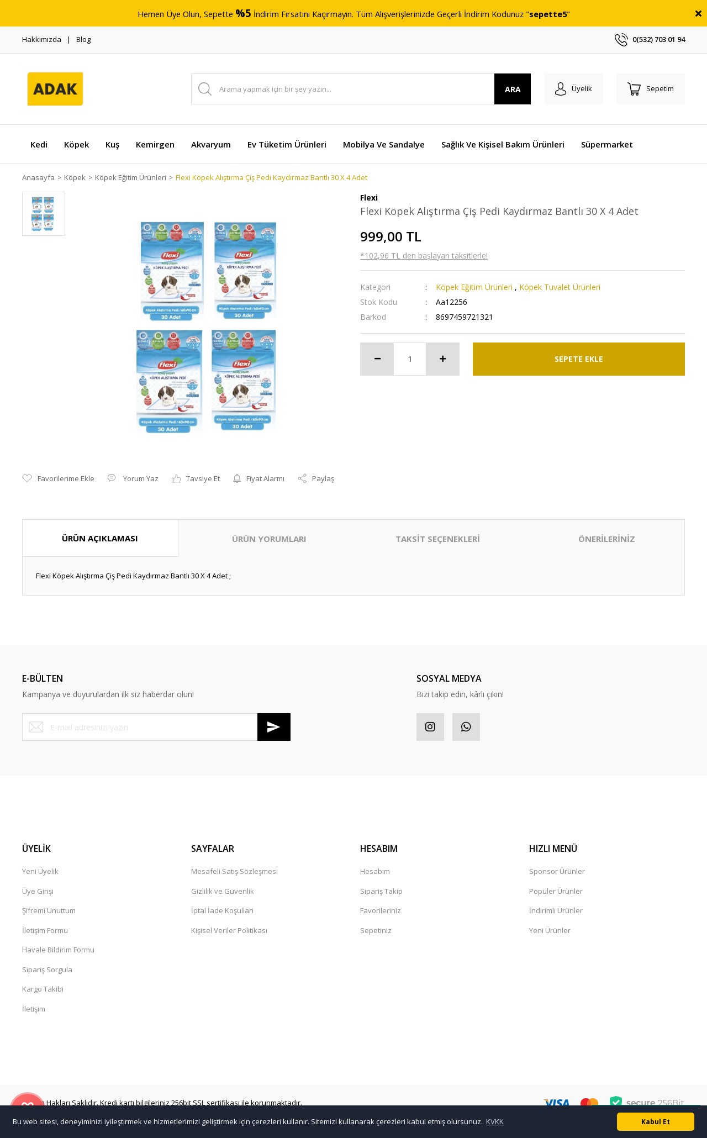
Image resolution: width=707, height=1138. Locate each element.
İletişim (33, 1009)
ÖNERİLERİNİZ (606, 538)
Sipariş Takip (381, 891)
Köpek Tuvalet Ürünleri (559, 287)
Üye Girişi (38, 891)
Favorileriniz (380, 910)
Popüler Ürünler (556, 891)
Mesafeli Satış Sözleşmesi (234, 871)
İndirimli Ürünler (556, 910)
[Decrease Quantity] (377, 359)
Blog (83, 39)
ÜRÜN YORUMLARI (269, 538)
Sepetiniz (376, 930)
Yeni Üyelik (40, 871)
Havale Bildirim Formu (58, 950)
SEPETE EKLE (579, 359)
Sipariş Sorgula (47, 969)
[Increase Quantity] (442, 359)
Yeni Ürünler (550, 930)
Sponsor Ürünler (557, 871)
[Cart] (650, 88)
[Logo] (55, 89)
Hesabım (375, 871)
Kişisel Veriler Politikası (229, 930)
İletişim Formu (45, 930)
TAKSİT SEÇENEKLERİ (437, 538)
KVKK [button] (495, 1121)
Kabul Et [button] (655, 1121)
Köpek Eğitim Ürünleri (474, 287)
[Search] (361, 88)
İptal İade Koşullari (222, 910)
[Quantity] (410, 359)
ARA (513, 89)
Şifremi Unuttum (49, 910)
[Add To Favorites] (58, 478)
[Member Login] (573, 88)
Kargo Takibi (43, 989)
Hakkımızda (41, 39)
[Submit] (274, 727)
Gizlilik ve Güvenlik (222, 891)
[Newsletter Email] (156, 727)
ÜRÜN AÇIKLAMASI (100, 538)
